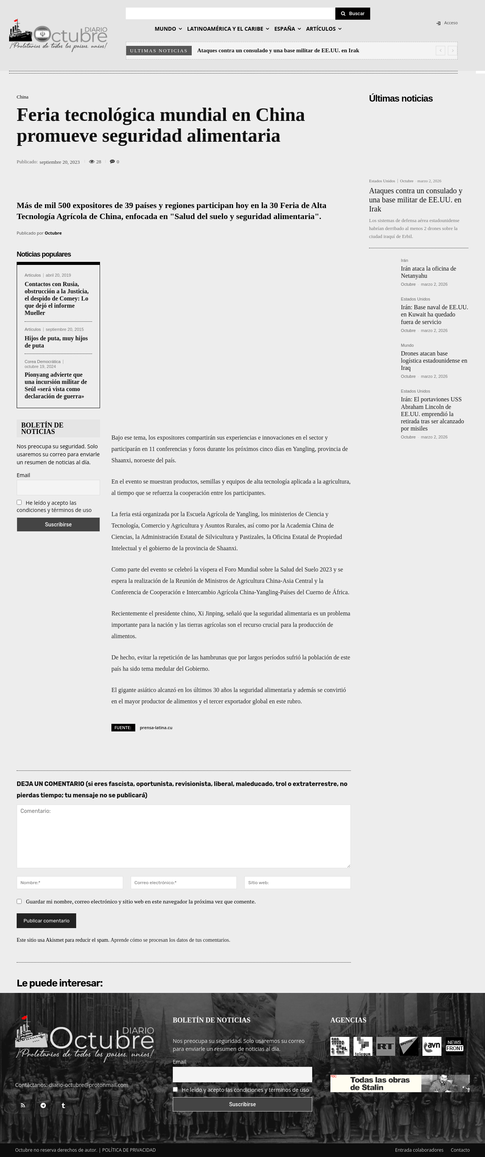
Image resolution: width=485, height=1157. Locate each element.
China (22, 96)
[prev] (440, 50)
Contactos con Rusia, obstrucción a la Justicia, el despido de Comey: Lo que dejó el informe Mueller (57, 298)
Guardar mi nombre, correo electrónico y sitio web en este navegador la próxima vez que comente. (141, 901)
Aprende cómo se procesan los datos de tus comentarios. (170, 940)
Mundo (407, 345)
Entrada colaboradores (419, 1150)
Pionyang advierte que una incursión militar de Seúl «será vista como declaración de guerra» (56, 385)
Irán (404, 260)
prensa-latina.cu (156, 727)
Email (23, 475)
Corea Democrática (43, 362)
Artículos (33, 275)
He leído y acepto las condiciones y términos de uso (54, 506)
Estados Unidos (382, 181)
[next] (452, 50)
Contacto (460, 1150)
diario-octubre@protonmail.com (88, 1084)
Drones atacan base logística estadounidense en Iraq (434, 360)
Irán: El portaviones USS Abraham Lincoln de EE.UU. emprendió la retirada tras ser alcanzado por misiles (432, 414)
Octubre (53, 233)
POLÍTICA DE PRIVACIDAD (129, 1150)
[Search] (352, 14)
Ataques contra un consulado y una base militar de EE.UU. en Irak (278, 50)
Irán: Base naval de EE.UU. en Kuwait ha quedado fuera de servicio (434, 314)
